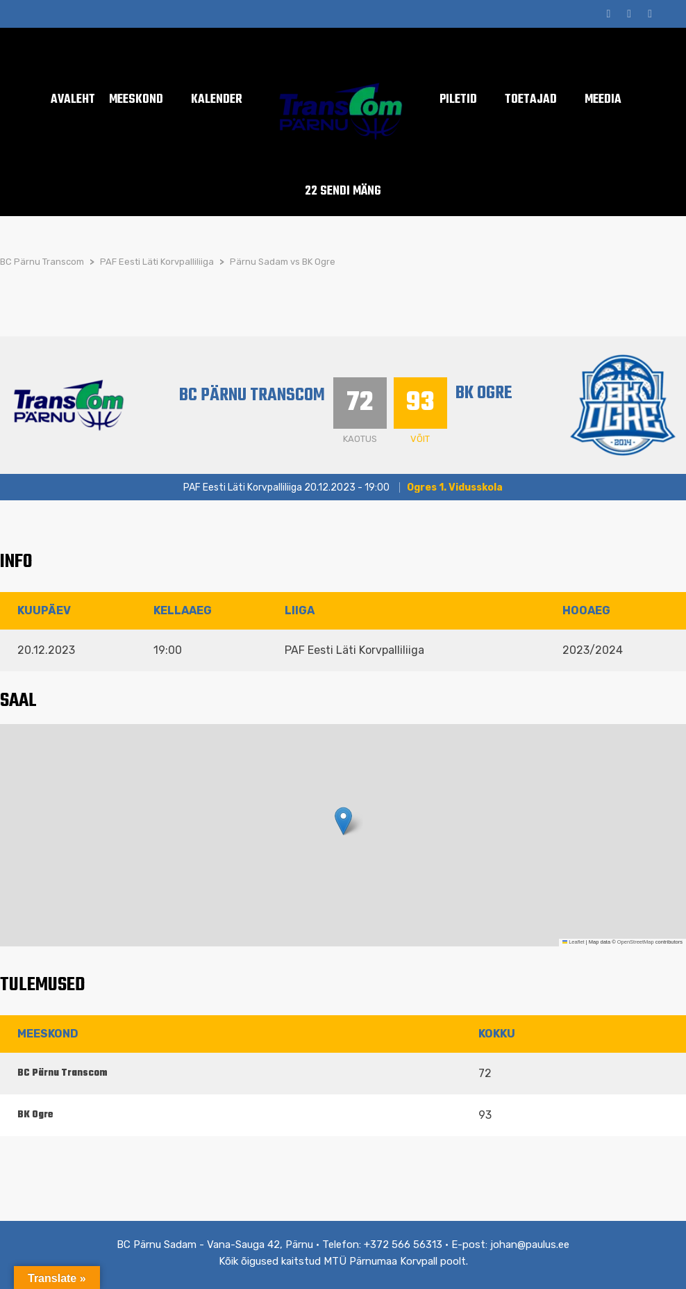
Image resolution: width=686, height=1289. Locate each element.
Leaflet (573, 942)
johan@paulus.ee (529, 1244)
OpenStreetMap (635, 942)
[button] (343, 821)
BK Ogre (483, 393)
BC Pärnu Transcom (252, 395)
